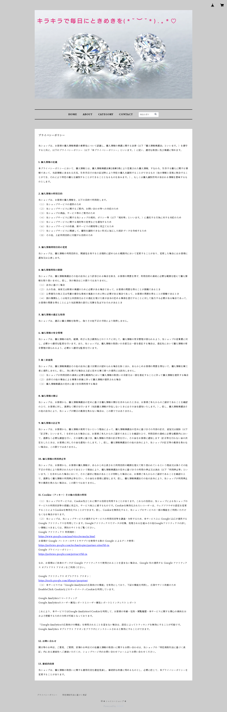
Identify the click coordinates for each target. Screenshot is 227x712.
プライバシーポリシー (47, 695)
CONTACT (126, 114)
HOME (72, 114)
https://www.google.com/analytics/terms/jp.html (66, 536)
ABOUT (88, 114)
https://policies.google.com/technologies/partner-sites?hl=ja (73, 545)
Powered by (114, 706)
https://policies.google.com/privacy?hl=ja (62, 554)
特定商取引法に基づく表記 (74, 695)
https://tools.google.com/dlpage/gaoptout (63, 580)
